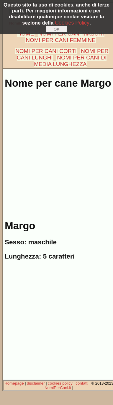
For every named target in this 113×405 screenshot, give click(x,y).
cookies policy (60, 383)
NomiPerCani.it (58, 387)
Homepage (14, 383)
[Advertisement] (55, 151)
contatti (82, 383)
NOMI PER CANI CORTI (45, 51)
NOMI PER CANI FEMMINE (60, 40)
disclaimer (36, 383)
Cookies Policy (72, 23)
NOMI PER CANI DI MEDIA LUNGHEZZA (70, 60)
